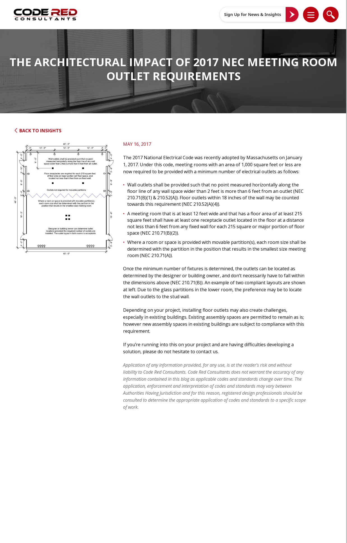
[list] (311, 14)
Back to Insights (37, 131)
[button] (314, 14)
